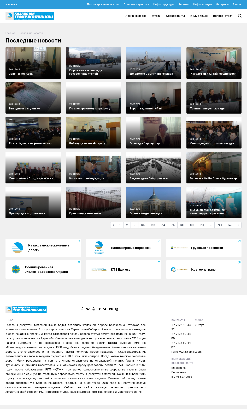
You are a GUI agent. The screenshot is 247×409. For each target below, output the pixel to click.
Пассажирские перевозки (103, 4)
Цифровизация (202, 4)
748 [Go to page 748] (219, 225)
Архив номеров (135, 15)
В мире (237, 4)
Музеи (156, 15)
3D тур (199, 325)
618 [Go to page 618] (202, 225)
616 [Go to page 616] (182, 225)
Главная (10, 33)
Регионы (184, 4)
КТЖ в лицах (199, 15)
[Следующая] (238, 225)
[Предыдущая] (113, 225)
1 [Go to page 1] (120, 225)
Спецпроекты (175, 15)
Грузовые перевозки (136, 4)
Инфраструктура (163, 4)
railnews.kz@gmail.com (186, 351)
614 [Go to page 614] (163, 225)
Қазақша (11, 4)
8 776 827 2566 (181, 376)
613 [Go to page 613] (153, 225)
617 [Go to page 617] (192, 225)
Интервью (222, 4)
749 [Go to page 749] (230, 225)
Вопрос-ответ (223, 15)
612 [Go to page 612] (143, 225)
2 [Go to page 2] (127, 225)
